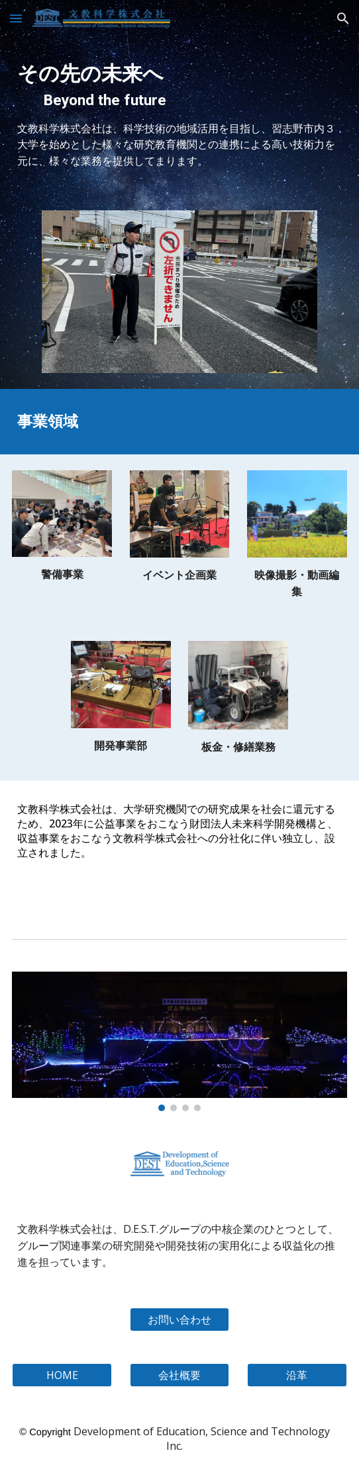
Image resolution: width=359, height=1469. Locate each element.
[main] (179, 82)
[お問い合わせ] (179, 1319)
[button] (16, 18)
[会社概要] (179, 1375)
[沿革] (297, 1375)
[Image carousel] (180, 291)
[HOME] (62, 1375)
